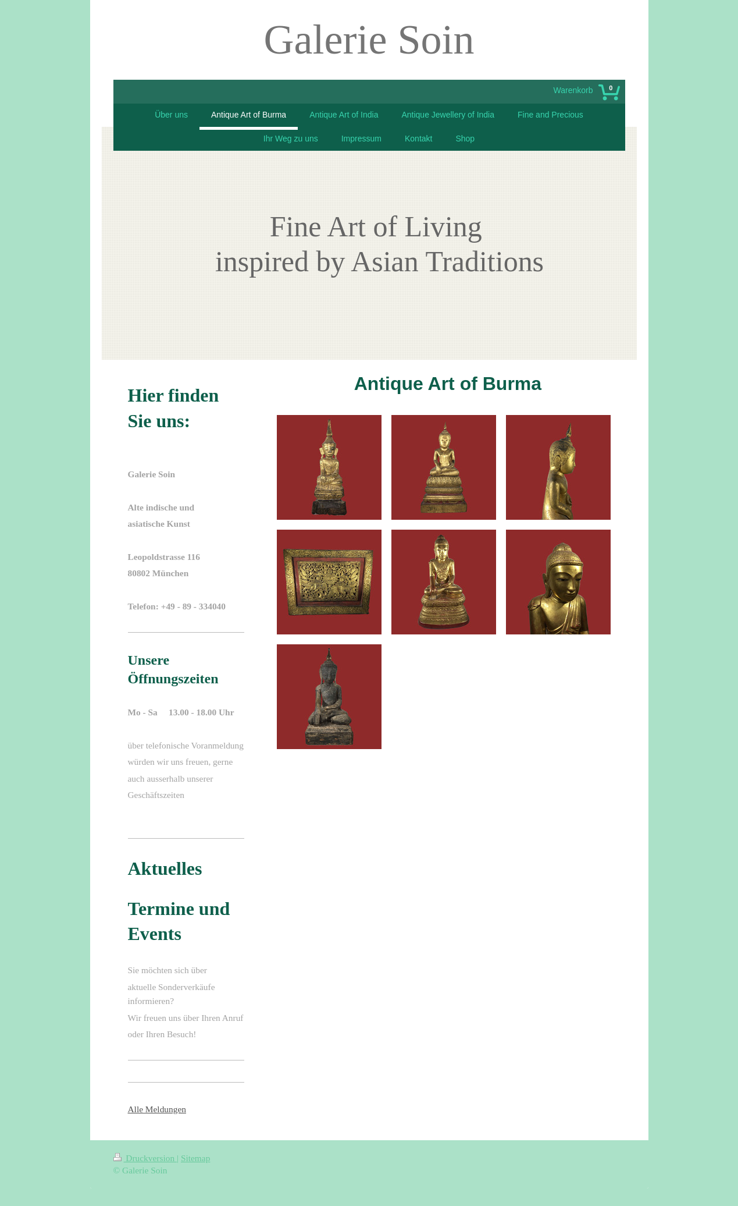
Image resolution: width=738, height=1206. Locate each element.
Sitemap (195, 1158)
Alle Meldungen (157, 1109)
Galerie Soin (369, 39)
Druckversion (145, 1158)
